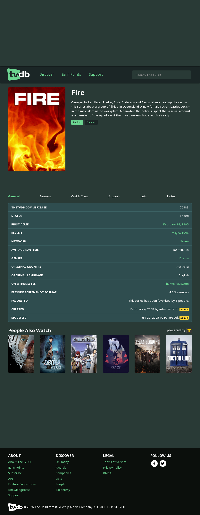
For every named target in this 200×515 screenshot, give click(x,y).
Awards (61, 467)
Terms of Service (115, 462)
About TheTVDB (19, 462)
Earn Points (71, 74)
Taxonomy (63, 490)
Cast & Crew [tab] (79, 196)
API (10, 478)
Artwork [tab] (114, 196)
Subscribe (15, 473)
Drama (184, 258)
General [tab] (14, 196)
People (60, 484)
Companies (63, 473)
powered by (179, 330)
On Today (62, 462)
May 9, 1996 (180, 233)
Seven (184, 241)
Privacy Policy (112, 467)
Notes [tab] (171, 196)
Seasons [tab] (45, 196)
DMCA (107, 473)
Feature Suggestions (22, 484)
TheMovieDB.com (176, 283)
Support (96, 74)
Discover (46, 74)
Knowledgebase (19, 490)
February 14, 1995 (176, 224)
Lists (59, 478)
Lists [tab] (143, 196)
